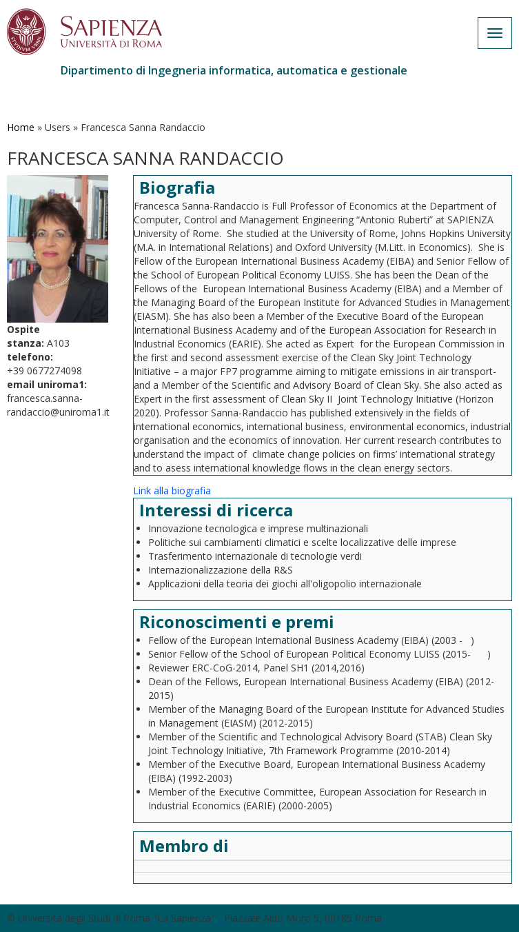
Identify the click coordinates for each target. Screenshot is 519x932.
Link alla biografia (172, 490)
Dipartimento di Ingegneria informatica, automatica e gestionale (234, 70)
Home (20, 127)
